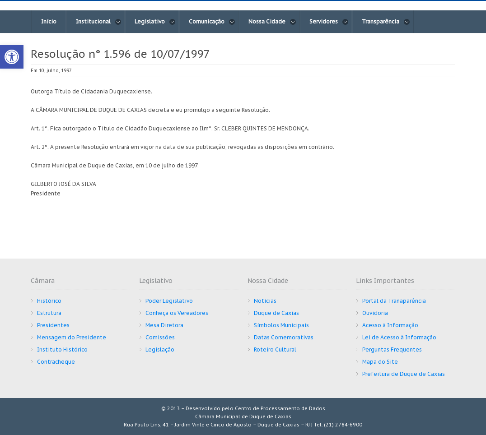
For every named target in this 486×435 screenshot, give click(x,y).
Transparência (386, 21)
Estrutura (49, 313)
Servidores (329, 21)
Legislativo (155, 21)
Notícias (265, 300)
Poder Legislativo (169, 300)
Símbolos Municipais (281, 325)
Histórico (49, 300)
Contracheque (56, 361)
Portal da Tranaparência (394, 300)
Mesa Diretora (164, 325)
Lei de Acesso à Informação (399, 337)
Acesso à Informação (390, 325)
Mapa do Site (380, 361)
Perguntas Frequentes (392, 349)
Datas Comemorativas (283, 337)
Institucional (99, 21)
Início (48, 21)
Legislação (159, 349)
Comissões (160, 337)
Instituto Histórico (62, 349)
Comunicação (212, 21)
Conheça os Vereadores (176, 313)
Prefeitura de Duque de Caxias (403, 373)
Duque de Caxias (276, 313)
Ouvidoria (375, 313)
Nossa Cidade (272, 21)
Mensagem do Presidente (71, 337)
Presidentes (53, 325)
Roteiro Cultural (275, 349)
